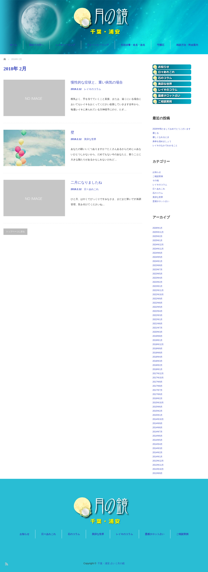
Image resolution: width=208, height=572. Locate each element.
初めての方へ (36, 44)
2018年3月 (157, 361)
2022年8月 (157, 303)
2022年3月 (157, 315)
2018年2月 (157, 365)
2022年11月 (158, 290)
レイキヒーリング (65, 44)
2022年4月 (157, 311)
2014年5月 (157, 440)
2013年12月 (158, 461)
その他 (156, 180)
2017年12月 (158, 373)
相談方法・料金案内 (187, 44)
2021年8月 (157, 323)
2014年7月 (157, 431)
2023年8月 (157, 265)
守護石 (160, 44)
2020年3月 (157, 332)
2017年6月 (157, 394)
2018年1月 (157, 369)
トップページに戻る (15, 231)
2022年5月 (157, 307)
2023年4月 (157, 278)
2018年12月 (158, 344)
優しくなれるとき (161, 137)
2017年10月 (158, 377)
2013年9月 (157, 473)
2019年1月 (157, 340)
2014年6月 (157, 436)
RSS (6, 563)
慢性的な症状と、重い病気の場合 (97, 82)
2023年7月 (157, 269)
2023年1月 (157, 286)
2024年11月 (158, 249)
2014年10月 (158, 419)
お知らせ (157, 172)
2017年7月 (157, 390)
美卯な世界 (90, 139)
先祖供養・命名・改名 (133, 44)
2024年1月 (157, 261)
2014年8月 (157, 427)
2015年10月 (158, 402)
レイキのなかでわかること (165, 145)
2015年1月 (157, 415)
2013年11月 (158, 465)
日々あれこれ (91, 189)
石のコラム (158, 193)
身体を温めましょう (162, 141)
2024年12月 (158, 244)
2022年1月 (157, 319)
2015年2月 (157, 411)
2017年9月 (157, 382)
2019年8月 (157, 336)
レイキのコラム (92, 89)
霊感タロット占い (161, 201)
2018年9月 (157, 348)
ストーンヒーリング (98, 44)
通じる (156, 133)
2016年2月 (157, 398)
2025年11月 (158, 232)
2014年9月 (157, 423)
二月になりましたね (86, 182)
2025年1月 (157, 240)
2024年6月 (157, 253)
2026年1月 (157, 228)
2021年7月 (157, 328)
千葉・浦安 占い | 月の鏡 (111, 563)
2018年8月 (157, 352)
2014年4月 (157, 444)
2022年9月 (157, 298)
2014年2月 (157, 452)
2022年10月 (158, 294)
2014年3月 (157, 448)
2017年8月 (157, 386)
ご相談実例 (158, 176)
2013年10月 (158, 469)
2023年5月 (157, 273)
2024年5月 (157, 257)
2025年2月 (157, 236)
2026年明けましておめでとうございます (171, 129)
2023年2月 (157, 282)
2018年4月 (157, 357)
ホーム (13, 44)
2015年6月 (157, 407)
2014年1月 (157, 456)
